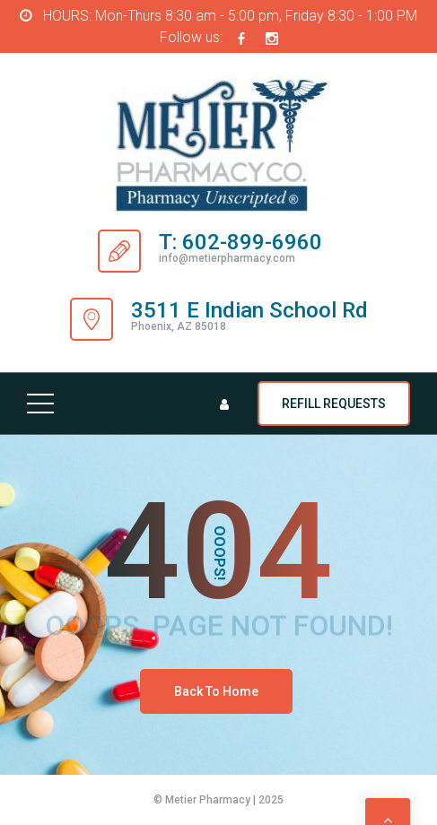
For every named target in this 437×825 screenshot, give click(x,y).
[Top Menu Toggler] (40, 403)
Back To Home (216, 691)
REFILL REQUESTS (334, 403)
